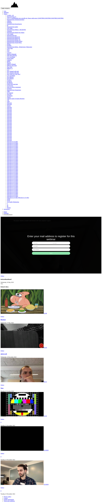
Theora (9, 97)
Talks (8, 91)
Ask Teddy (10, 28)
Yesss (2, 388)
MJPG (8, 61)
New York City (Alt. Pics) (13, 74)
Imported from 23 (11, 16)
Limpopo (9, 60)
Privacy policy (7, 496)
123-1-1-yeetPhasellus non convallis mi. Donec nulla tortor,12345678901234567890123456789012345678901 (35, 18)
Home (5, 212)
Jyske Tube (10, 48)
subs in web (4, 354)
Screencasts (10, 85)
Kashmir (9, 45)
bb (7, 206)
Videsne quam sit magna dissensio (15, 98)
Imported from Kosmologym (14, 24)
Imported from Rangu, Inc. (14, 39)
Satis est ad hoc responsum (14, 87)
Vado (8, 101)
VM (8, 100)
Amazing (9, 31)
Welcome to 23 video (12, 141)
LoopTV (9, 52)
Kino (8, 49)
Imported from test (12, 35)
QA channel (10, 93)
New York (9, 67)
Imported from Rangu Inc (13, 37)
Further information (9, 499)
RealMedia (10, 82)
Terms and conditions (9, 501)
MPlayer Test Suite (12, 65)
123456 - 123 (10, 15)
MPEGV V (10, 68)
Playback (3, 319)
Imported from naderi (12, 27)
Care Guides (10, 34)
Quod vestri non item (12, 84)
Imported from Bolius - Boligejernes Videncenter (19, 47)
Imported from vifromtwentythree (15, 19)
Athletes (9, 21)
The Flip (9, 94)
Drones (9, 207)
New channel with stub (13, 71)
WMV (8, 199)
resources (9, 81)
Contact (6, 498)
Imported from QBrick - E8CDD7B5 (16, 29)
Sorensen (9, 88)
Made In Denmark (11, 54)
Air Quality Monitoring (13, 202)
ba (7, 25)
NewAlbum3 (10, 78)
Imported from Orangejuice (14, 90)
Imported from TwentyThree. (14, 42)
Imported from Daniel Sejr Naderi (15, 32)
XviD (8, 200)
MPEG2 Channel (11, 64)
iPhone (9, 44)
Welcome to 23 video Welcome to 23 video (18, 197)
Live (5, 11)
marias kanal (10, 58)
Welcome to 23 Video (12, 143)
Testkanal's (10, 95)
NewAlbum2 (10, 77)
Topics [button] (5, 14)
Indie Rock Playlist (12, 55)
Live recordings (11, 57)
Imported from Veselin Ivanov (14, 41)
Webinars (6, 12)
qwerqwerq (7, 209)
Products (9, 80)
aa (7, 204)
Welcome (9, 103)
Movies (9, 62)
